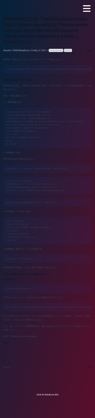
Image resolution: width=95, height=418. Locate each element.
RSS (90, 366)
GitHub (68, 50)
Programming (55, 50)
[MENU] (87, 8)
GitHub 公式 (9, 278)
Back (89, 50)
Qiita (5, 342)
